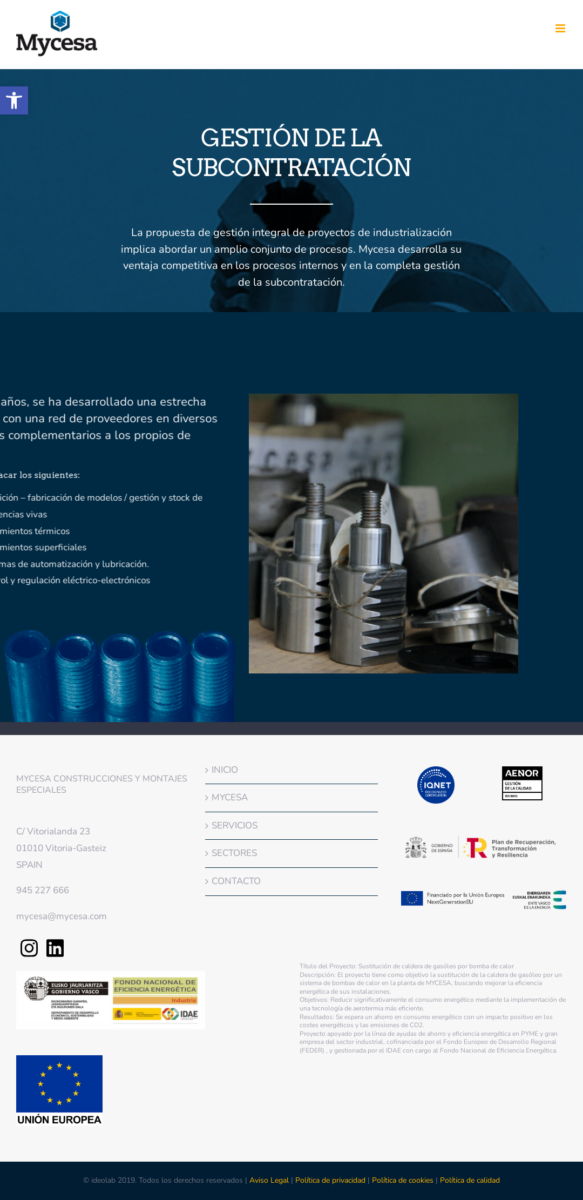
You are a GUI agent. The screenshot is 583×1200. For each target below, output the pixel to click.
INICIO (225, 770)
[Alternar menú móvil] (561, 28)
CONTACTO (236, 881)
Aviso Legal (270, 1180)
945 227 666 (42, 890)
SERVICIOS (234, 825)
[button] (14, 100)
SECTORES (234, 853)
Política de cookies (402, 1180)
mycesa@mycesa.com (61, 916)
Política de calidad (470, 1180)
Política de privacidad (330, 1180)
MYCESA (230, 797)
